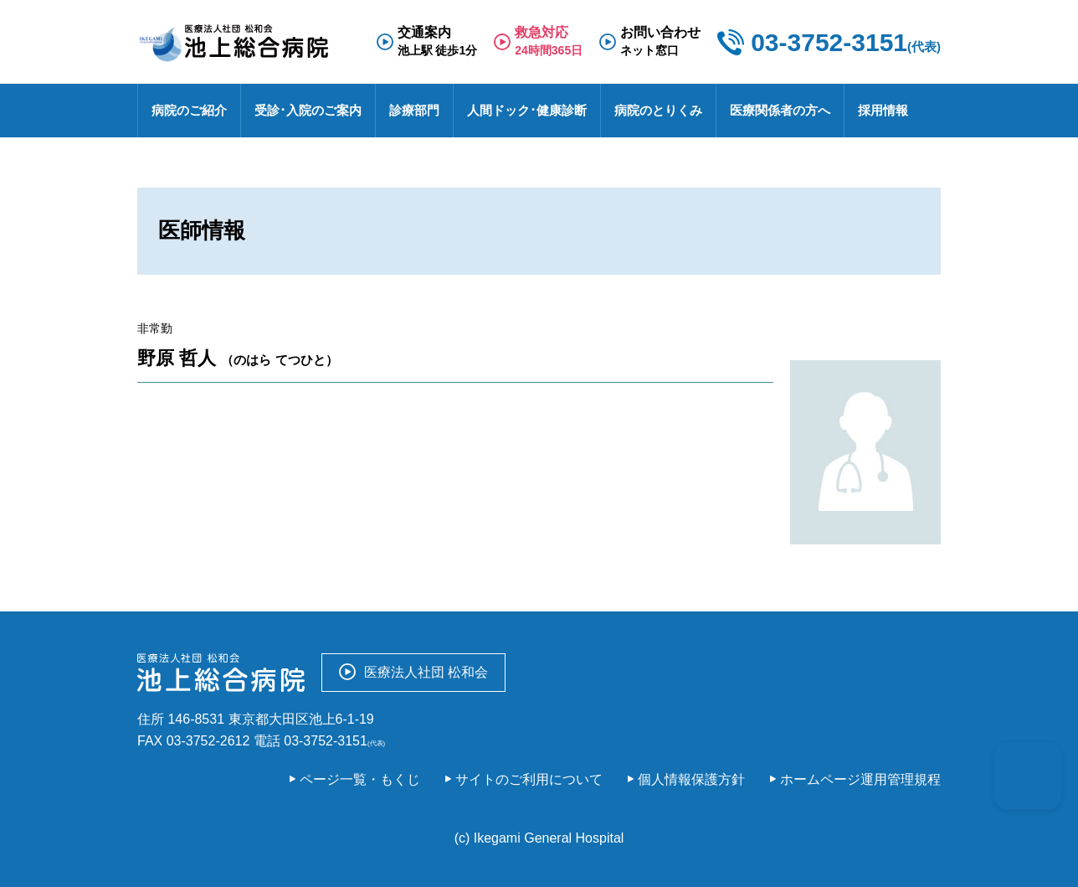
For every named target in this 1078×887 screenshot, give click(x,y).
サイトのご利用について (529, 779)
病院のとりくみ (658, 110)
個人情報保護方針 (691, 779)
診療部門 (414, 110)
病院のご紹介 (189, 110)
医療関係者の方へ (780, 110)
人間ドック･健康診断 (527, 110)
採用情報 (883, 110)
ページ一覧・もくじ (360, 779)
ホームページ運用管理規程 (860, 779)
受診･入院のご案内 (308, 110)
